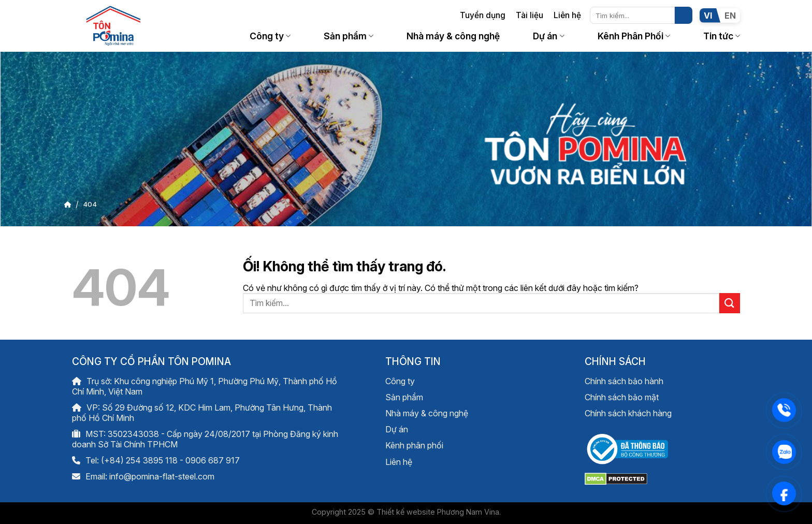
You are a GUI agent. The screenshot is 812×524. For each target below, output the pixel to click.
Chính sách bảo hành (624, 381)
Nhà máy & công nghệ (453, 36)
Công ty (270, 36)
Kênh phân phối (414, 445)
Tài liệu (529, 15)
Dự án (548, 36)
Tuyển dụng (482, 15)
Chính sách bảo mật (622, 397)
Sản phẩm (348, 36)
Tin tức (721, 36)
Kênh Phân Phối (634, 36)
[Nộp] (683, 15)
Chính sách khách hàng (628, 413)
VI (708, 15)
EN (730, 15)
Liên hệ (567, 15)
